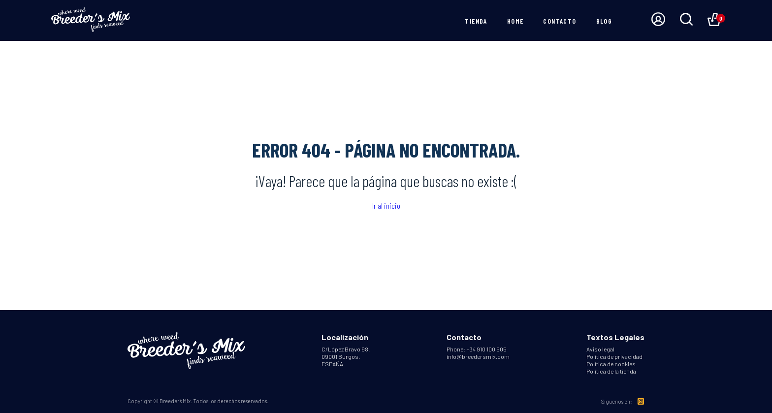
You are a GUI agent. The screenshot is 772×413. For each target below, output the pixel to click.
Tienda (476, 21)
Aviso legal (600, 349)
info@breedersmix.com (478, 356)
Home (515, 21)
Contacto (559, 21)
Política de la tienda (611, 371)
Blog (604, 21)
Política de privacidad (614, 356)
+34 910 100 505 (486, 349)
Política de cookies (611, 363)
